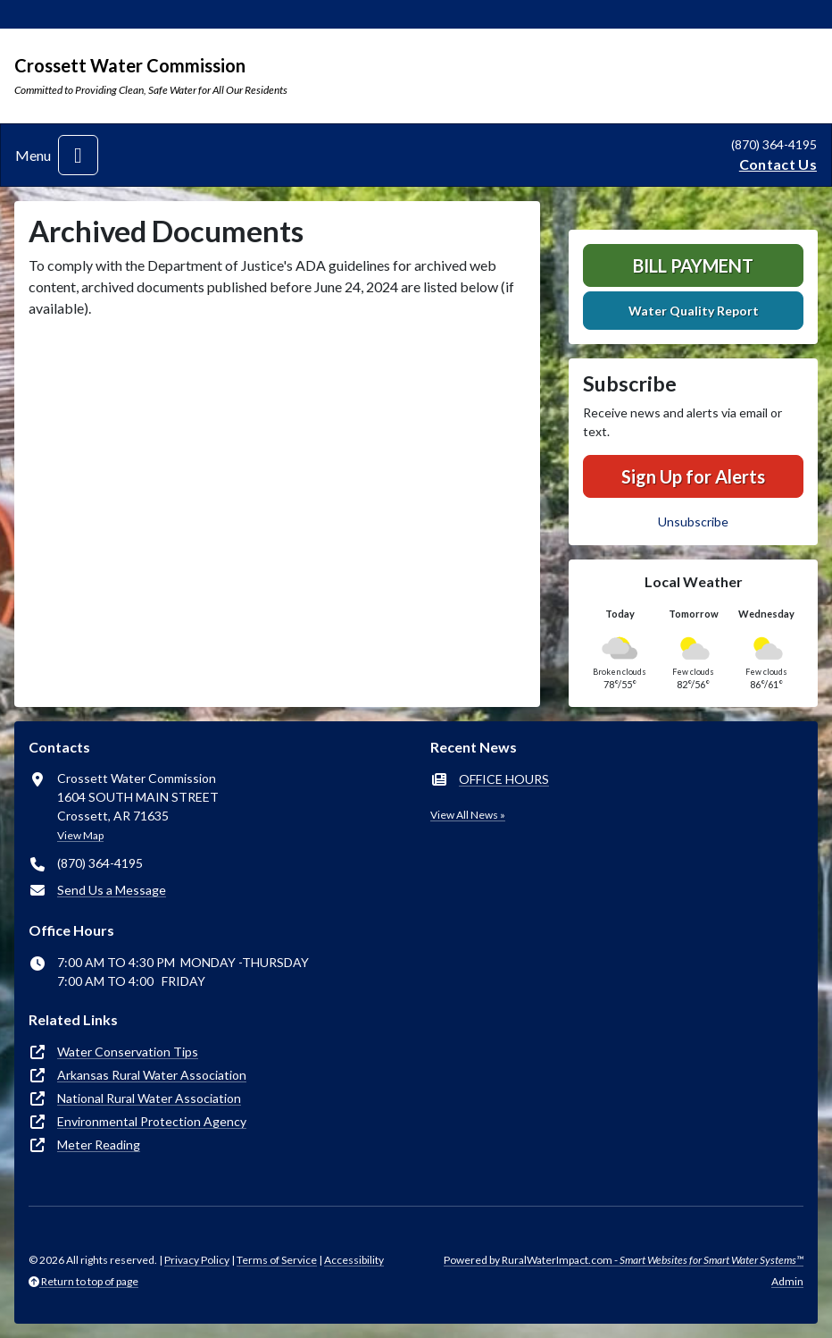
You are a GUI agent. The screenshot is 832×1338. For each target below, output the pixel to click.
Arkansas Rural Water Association (151, 1074)
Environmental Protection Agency (151, 1121)
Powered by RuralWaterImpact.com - (623, 1259)
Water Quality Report (693, 310)
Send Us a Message (111, 889)
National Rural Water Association (149, 1098)
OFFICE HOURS (504, 779)
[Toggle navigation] (78, 155)
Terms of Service (277, 1259)
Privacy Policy (196, 1259)
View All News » (467, 814)
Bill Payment (693, 265)
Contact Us (778, 164)
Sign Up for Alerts (693, 476)
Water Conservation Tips (127, 1051)
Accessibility (354, 1259)
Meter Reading (98, 1144)
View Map (80, 835)
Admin (787, 1281)
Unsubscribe (693, 521)
